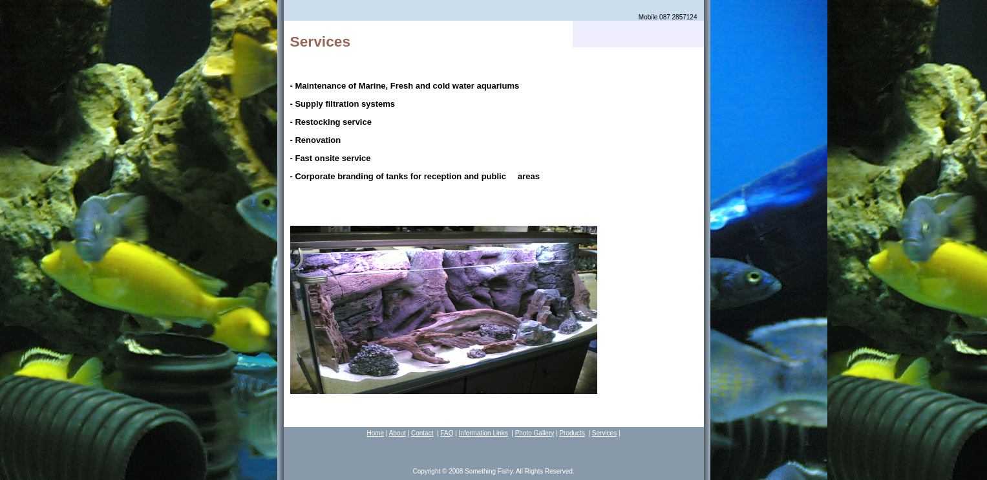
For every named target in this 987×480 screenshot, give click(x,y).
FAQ (446, 433)
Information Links (483, 433)
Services (604, 433)
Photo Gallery (535, 433)
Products (571, 433)
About (397, 433)
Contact (422, 433)
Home (375, 433)
